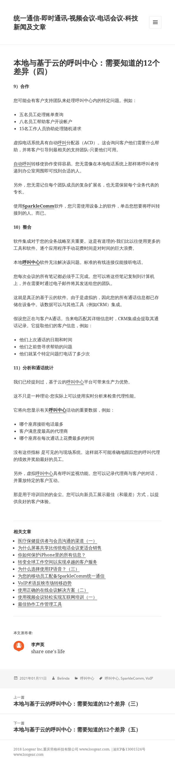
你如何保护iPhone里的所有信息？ (52, 555)
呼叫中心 (31, 262)
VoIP (149, 678)
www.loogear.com (28, 754)
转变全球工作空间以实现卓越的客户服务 (57, 562)
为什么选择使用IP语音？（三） (49, 569)
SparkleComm (38, 206)
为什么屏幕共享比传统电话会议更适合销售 (60, 548)
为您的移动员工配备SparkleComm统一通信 (62, 576)
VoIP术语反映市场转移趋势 (45, 583)
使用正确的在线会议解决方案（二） (53, 590)
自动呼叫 (22, 164)
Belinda (63, 678)
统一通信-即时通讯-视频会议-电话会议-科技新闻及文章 (76, 22)
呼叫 (62, 142)
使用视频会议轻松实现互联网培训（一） (57, 597)
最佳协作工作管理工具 (40, 604)
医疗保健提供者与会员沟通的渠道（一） (57, 541)
